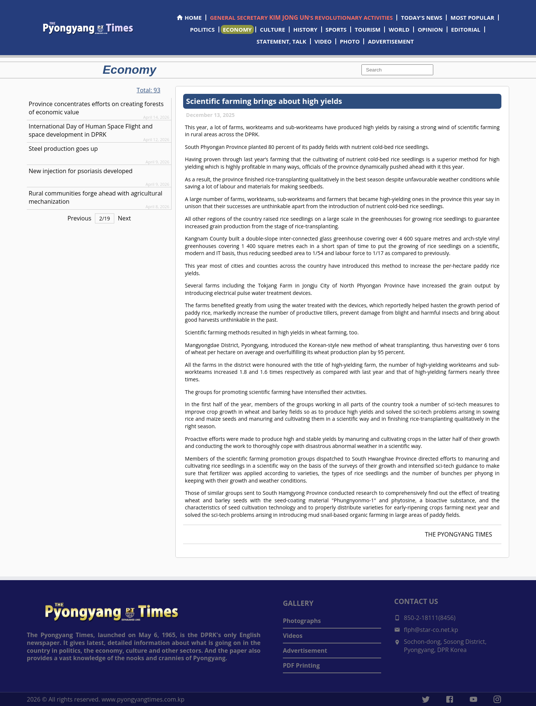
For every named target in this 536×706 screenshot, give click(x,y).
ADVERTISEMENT (391, 41)
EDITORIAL (466, 29)
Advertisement (305, 650)
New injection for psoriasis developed (81, 171)
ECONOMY (237, 29)
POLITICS (202, 29)
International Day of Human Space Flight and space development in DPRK (91, 130)
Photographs (302, 621)
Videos (293, 636)
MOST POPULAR (472, 17)
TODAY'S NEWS (421, 17)
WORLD (399, 29)
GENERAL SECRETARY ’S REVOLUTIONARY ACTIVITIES (301, 17)
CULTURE (272, 29)
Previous (79, 218)
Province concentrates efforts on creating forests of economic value (96, 108)
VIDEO (323, 41)
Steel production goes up (63, 148)
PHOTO (350, 41)
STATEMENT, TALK (281, 41)
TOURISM (367, 29)
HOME (189, 17)
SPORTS (336, 29)
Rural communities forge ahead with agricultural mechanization (95, 197)
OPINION (430, 29)
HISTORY (305, 29)
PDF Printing (301, 665)
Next (124, 218)
